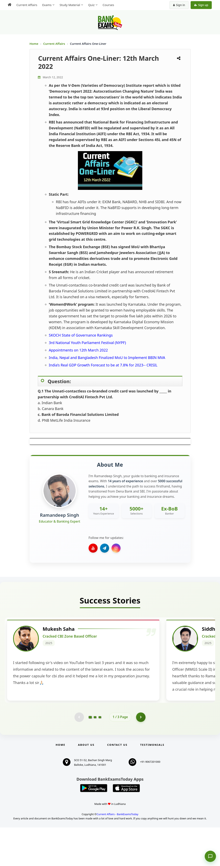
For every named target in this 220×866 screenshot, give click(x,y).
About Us (86, 783)
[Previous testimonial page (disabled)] (79, 755)
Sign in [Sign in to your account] (180, 5)
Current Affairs (54, 44)
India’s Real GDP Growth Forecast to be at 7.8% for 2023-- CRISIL (103, 365)
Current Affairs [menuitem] (25, 5)
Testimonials (152, 783)
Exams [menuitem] (45, 5)
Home (34, 44)
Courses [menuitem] (107, 5)
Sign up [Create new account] (202, 5)
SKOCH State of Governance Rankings (81, 335)
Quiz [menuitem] (90, 5)
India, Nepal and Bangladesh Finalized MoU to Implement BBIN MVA (107, 357)
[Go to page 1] (90, 755)
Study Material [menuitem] (68, 5)
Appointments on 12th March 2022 (78, 350)
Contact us (117, 783)
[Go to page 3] (99, 755)
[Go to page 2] (95, 755)
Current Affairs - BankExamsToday (117, 852)
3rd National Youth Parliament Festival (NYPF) (87, 342)
